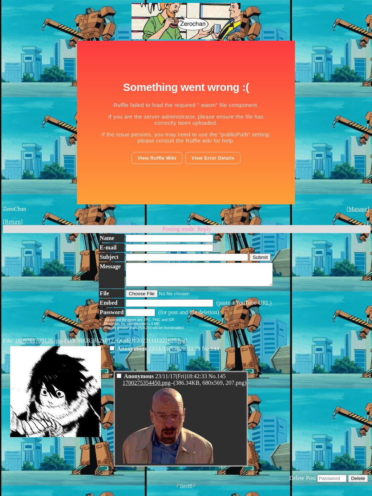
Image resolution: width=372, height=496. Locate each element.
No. (206, 353)
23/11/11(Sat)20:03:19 (156, 353)
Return (13, 222)
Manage (357, 209)
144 (214, 353)
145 (221, 380)
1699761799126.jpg (38, 345)
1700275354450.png (146, 387)
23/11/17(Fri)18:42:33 (162, 380)
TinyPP (186, 490)
